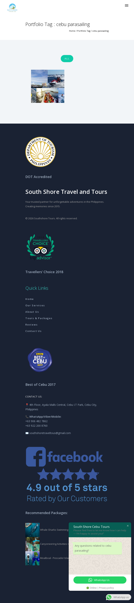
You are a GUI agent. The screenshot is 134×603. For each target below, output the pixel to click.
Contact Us (33, 331)
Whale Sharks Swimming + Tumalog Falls (63, 529)
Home (72, 30)
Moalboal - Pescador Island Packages (61, 558)
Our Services (35, 305)
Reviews (31, 324)
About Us (32, 311)
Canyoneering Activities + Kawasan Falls (63, 544)
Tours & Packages (38, 318)
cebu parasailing (100, 30)
